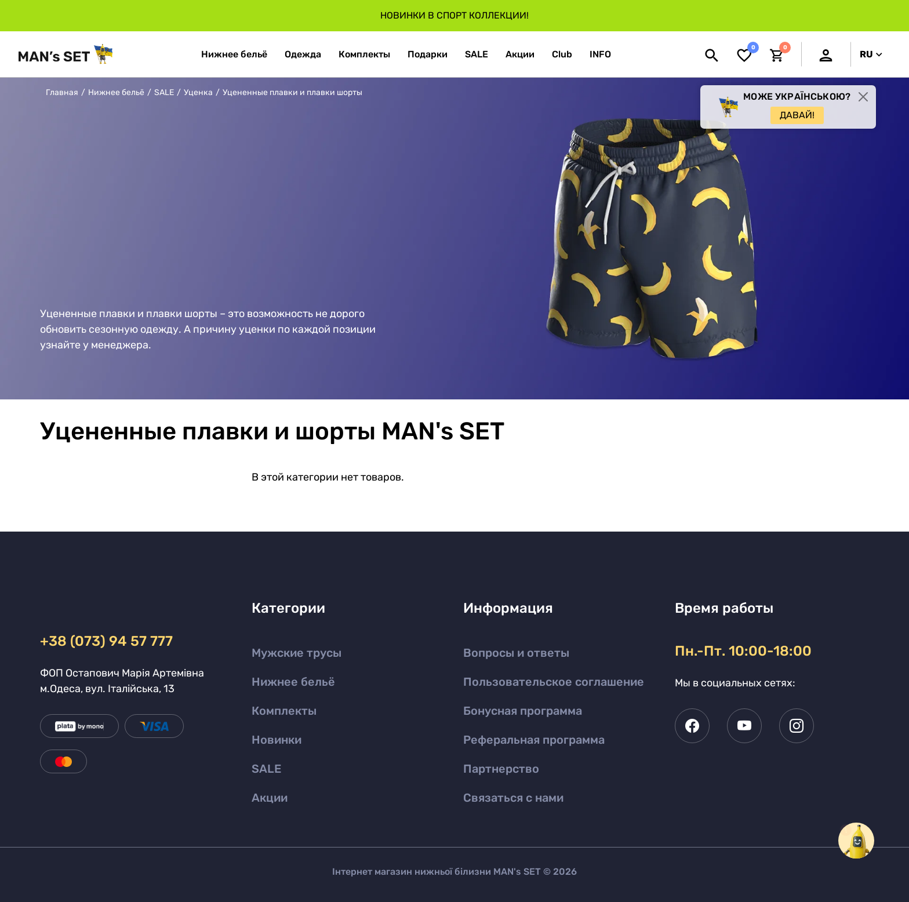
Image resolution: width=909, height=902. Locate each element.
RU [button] (871, 54)
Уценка (198, 92)
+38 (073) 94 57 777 (106, 641)
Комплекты (284, 711)
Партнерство (501, 769)
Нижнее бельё (116, 92)
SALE (164, 92)
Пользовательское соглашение (553, 682)
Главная (62, 92)
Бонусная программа (522, 711)
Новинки (276, 740)
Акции (270, 798)
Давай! (797, 115)
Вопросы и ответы (516, 653)
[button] (600, 54)
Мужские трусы (296, 653)
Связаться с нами (513, 798)
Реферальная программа (534, 740)
